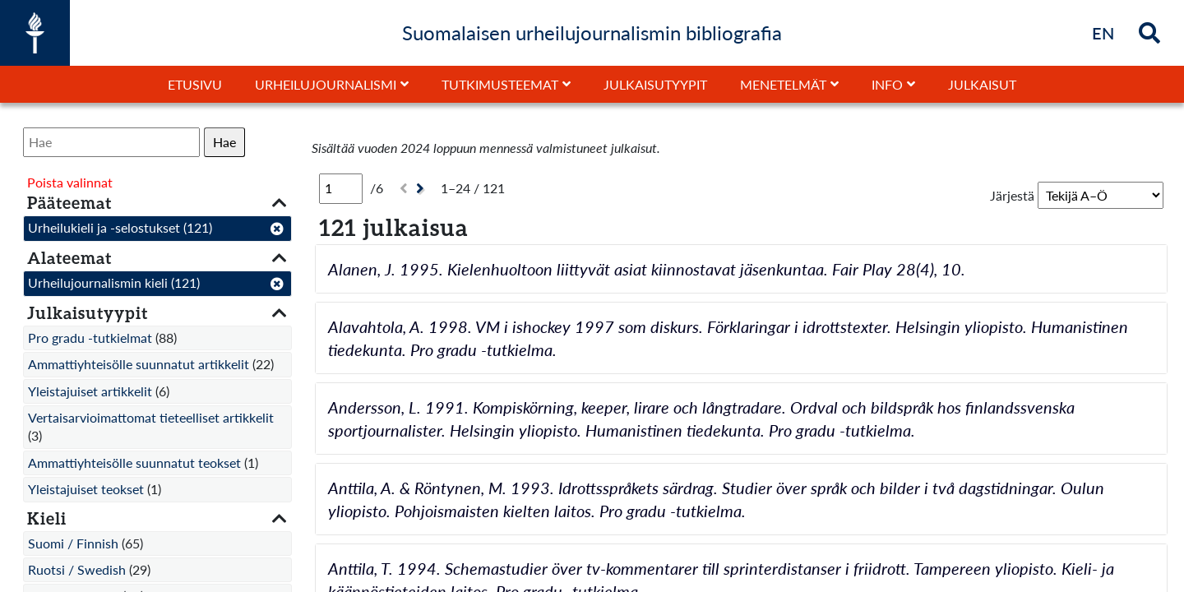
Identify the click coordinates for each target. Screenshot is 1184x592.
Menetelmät (783, 84)
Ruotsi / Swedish (77, 569)
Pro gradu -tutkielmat (90, 337)
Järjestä (1012, 195)
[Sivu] (341, 188)
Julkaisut (982, 84)
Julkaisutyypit (655, 84)
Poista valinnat (70, 182)
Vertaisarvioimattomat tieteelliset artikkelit (151, 417)
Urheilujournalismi (325, 84)
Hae (224, 142)
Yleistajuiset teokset (86, 489)
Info (887, 84)
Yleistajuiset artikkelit (90, 391)
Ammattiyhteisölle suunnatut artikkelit (138, 364)
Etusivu (195, 84)
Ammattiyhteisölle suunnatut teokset (134, 462)
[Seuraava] (422, 189)
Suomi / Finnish (73, 543)
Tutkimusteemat (500, 84)
